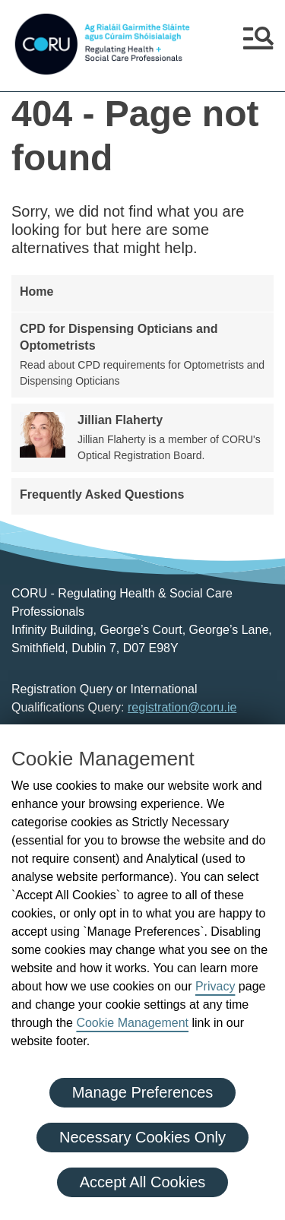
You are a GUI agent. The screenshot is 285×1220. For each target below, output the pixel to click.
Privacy (215, 986)
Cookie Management (132, 1022)
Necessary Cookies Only (142, 1137)
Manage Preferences (143, 1092)
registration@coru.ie (182, 707)
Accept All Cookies (143, 1182)
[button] (258, 44)
